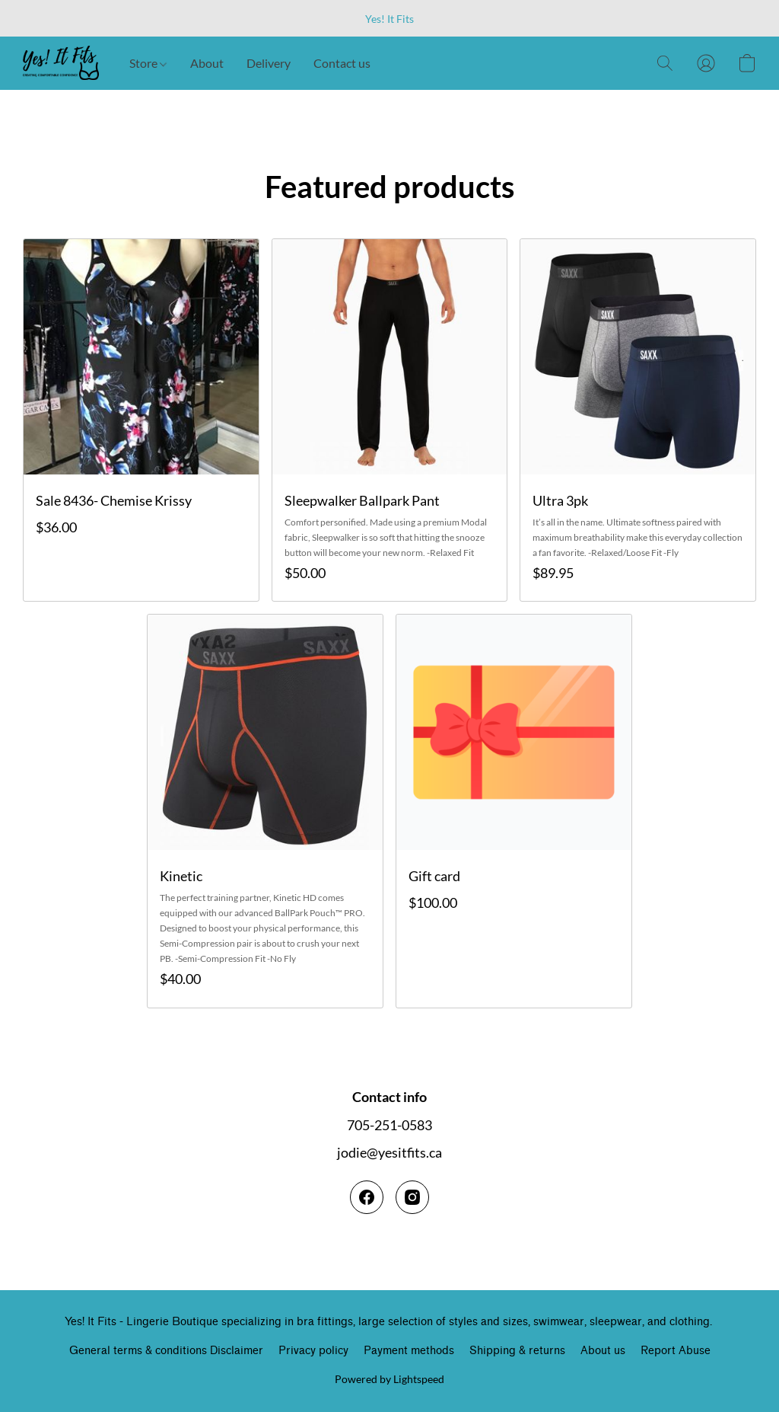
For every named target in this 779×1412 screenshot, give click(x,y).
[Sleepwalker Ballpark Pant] (390, 420)
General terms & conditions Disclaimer (166, 1350)
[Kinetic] (265, 811)
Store (148, 63)
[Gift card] (514, 811)
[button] (61, 63)
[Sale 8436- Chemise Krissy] (141, 420)
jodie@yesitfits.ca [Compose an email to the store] (389, 1152)
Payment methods (409, 1350)
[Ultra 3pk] (638, 420)
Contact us (341, 63)
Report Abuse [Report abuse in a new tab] (676, 1350)
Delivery (268, 63)
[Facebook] (366, 1197)
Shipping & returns (517, 1350)
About (207, 63)
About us (602, 1350)
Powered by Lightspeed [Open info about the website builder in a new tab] (389, 1378)
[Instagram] (412, 1197)
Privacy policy (313, 1350)
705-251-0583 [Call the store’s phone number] (389, 1125)
